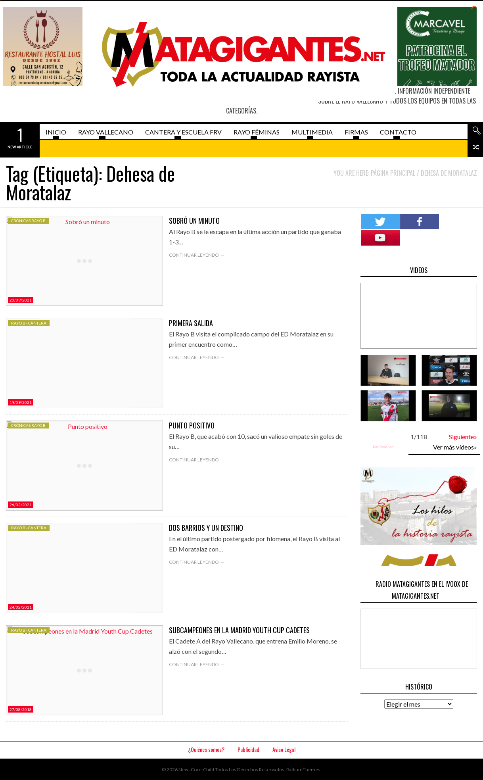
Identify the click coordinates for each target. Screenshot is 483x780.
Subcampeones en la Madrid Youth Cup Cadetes (239, 630)
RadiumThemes (303, 769)
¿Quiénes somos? (206, 749)
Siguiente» (463, 436)
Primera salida (191, 323)
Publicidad (248, 749)
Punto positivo (192, 425)
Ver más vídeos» (455, 447)
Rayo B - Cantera (28, 323)
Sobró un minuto (194, 220)
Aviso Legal (283, 749)
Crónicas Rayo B (28, 220)
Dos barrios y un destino (206, 528)
